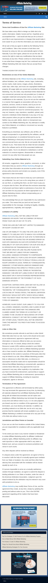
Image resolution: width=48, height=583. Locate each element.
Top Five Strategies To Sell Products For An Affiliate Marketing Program (21, 536)
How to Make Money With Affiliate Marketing (14, 539)
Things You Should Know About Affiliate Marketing (15, 544)
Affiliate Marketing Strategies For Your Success (15, 547)
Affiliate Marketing (34, 27)
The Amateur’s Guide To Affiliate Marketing (13, 541)
